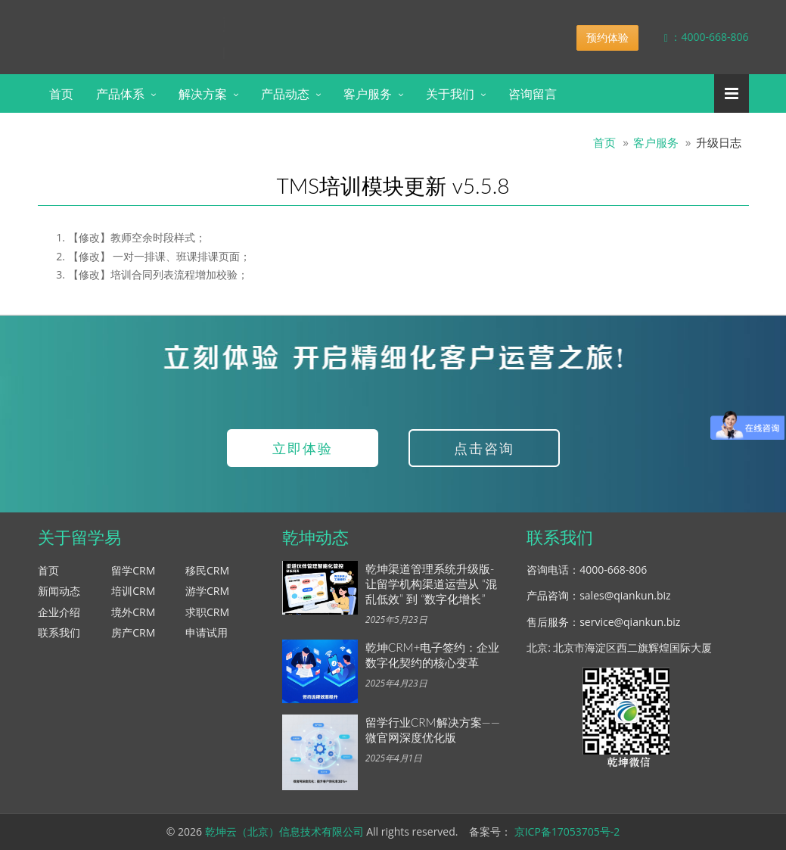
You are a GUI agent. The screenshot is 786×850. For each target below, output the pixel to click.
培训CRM (133, 591)
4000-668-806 (613, 569)
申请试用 (206, 632)
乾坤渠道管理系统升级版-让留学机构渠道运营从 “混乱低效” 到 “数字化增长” (431, 584)
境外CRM (133, 612)
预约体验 (607, 37)
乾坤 (157, 25)
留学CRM (133, 570)
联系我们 (59, 632)
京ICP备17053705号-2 (567, 831)
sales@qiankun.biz (624, 595)
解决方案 (203, 93)
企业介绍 (59, 612)
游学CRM (207, 591)
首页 (61, 93)
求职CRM (207, 612)
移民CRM (207, 570)
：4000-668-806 (695, 37)
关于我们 (450, 93)
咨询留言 (532, 93)
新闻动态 (59, 591)
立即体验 (302, 448)
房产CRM (133, 632)
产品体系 (120, 93)
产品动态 (285, 93)
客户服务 (367, 93)
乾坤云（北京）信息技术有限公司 (284, 831)
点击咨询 (484, 448)
